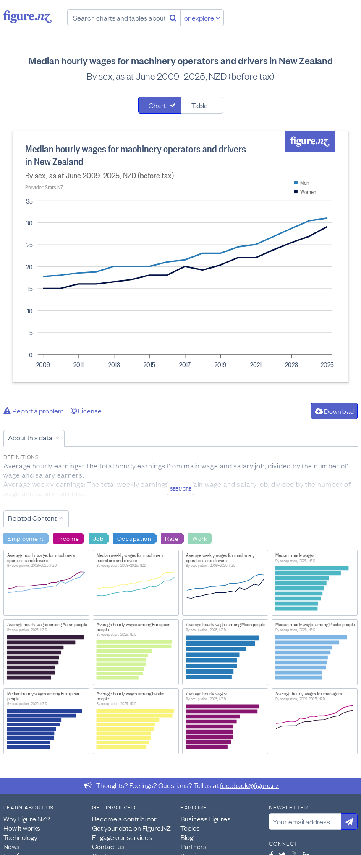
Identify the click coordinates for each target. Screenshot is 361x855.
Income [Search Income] (68, 537)
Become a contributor (124, 818)
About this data (30, 437)
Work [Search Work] (199, 537)
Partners (193, 846)
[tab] (159, 105)
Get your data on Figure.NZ (131, 827)
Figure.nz (27, 16)
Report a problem (33, 410)
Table (199, 105)
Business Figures (205, 818)
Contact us (108, 846)
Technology (20, 837)
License (86, 410)
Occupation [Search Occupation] (134, 537)
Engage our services (122, 837)
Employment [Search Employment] (26, 537)
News (11, 846)
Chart (157, 105)
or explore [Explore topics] (202, 17)
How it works (21, 827)
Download (334, 411)
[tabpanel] (180, 256)
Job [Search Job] (98, 537)
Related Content (32, 517)
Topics (190, 827)
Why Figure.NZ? (26, 818)
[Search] (173, 17)
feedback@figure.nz (249, 785)
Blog (186, 837)
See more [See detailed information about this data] (180, 488)
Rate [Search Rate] (172, 537)
